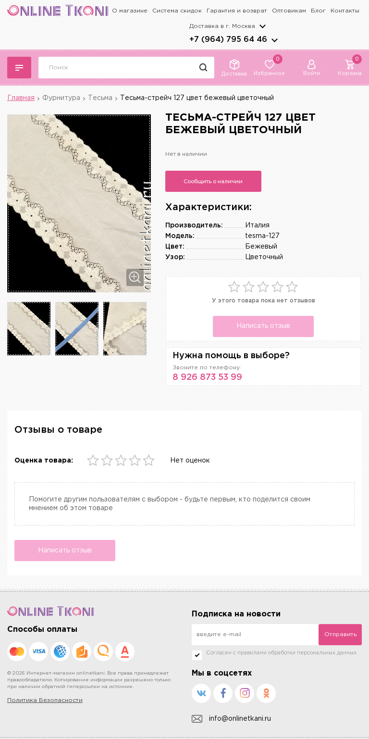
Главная (21, 98)
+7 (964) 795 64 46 (228, 39)
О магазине (130, 10)
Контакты (345, 10)
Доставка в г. (222, 26)
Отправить (340, 634)
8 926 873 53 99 (207, 377)
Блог (318, 10)
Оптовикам (289, 10)
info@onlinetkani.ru (231, 719)
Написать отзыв (263, 326)
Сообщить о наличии (213, 181)
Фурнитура (61, 98)
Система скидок (177, 10)
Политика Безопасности (45, 700)
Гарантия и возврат (237, 10)
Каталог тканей (19, 67)
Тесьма (100, 98)
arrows (274, 40)
